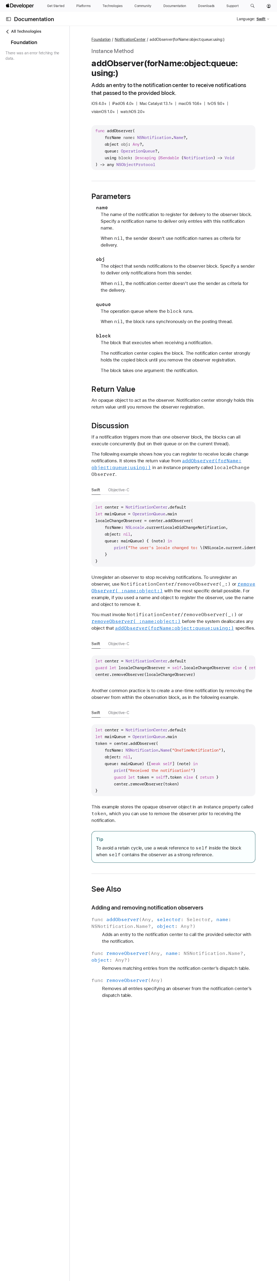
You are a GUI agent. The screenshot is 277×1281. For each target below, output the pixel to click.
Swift (134, 531)
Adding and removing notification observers (186, 988)
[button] (252, 6)
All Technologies (23, 31)
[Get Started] (56, 6)
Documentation (34, 19)
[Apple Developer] (20, 6)
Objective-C (157, 531)
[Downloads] (206, 6)
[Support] (232, 6)
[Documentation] (174, 6)
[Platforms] (83, 6)
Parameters (149, 196)
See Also (145, 970)
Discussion (148, 453)
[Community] (143, 6)
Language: (246, 19)
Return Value (151, 409)
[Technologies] (112, 6)
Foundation (139, 40)
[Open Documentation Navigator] (8, 19)
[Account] (268, 6)
